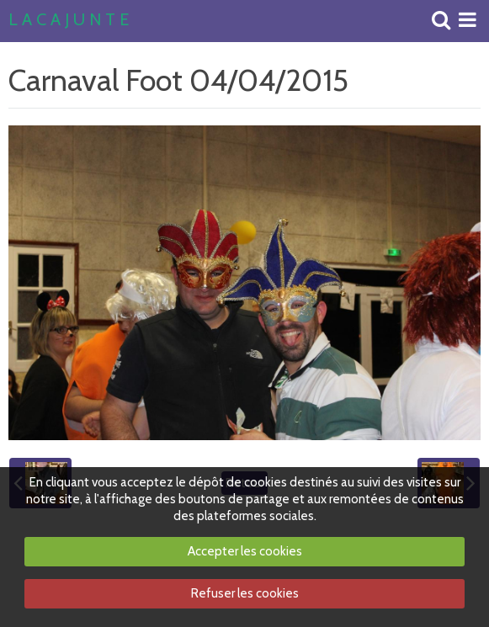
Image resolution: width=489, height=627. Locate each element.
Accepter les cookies (245, 551)
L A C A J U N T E (68, 20)
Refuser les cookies (245, 593)
